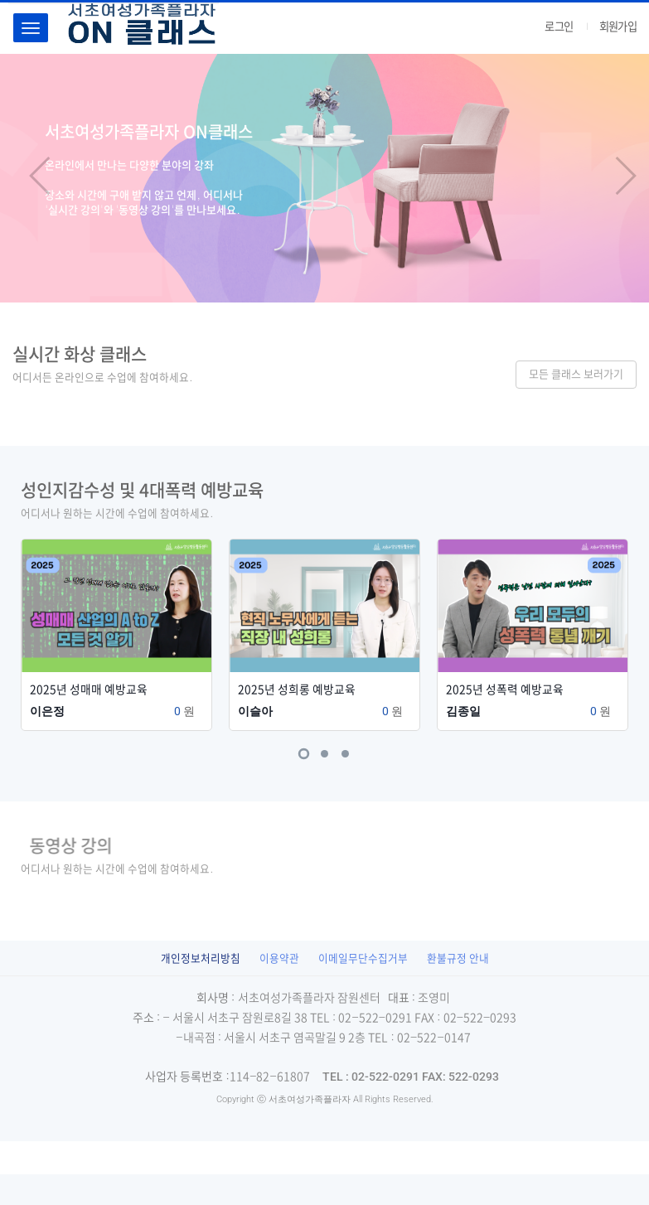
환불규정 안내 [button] (458, 958)
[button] (32, 178)
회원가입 (618, 26)
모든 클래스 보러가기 (576, 374)
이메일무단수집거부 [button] (363, 958)
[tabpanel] (116, 626)
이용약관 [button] (279, 958)
